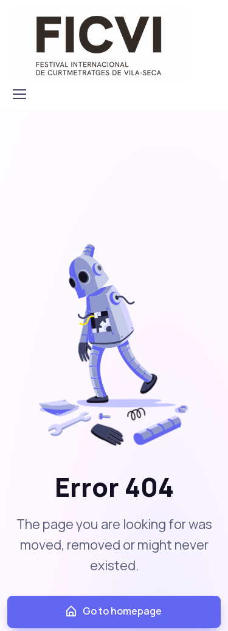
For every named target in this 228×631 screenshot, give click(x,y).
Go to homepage (113, 611)
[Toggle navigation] (19, 94)
